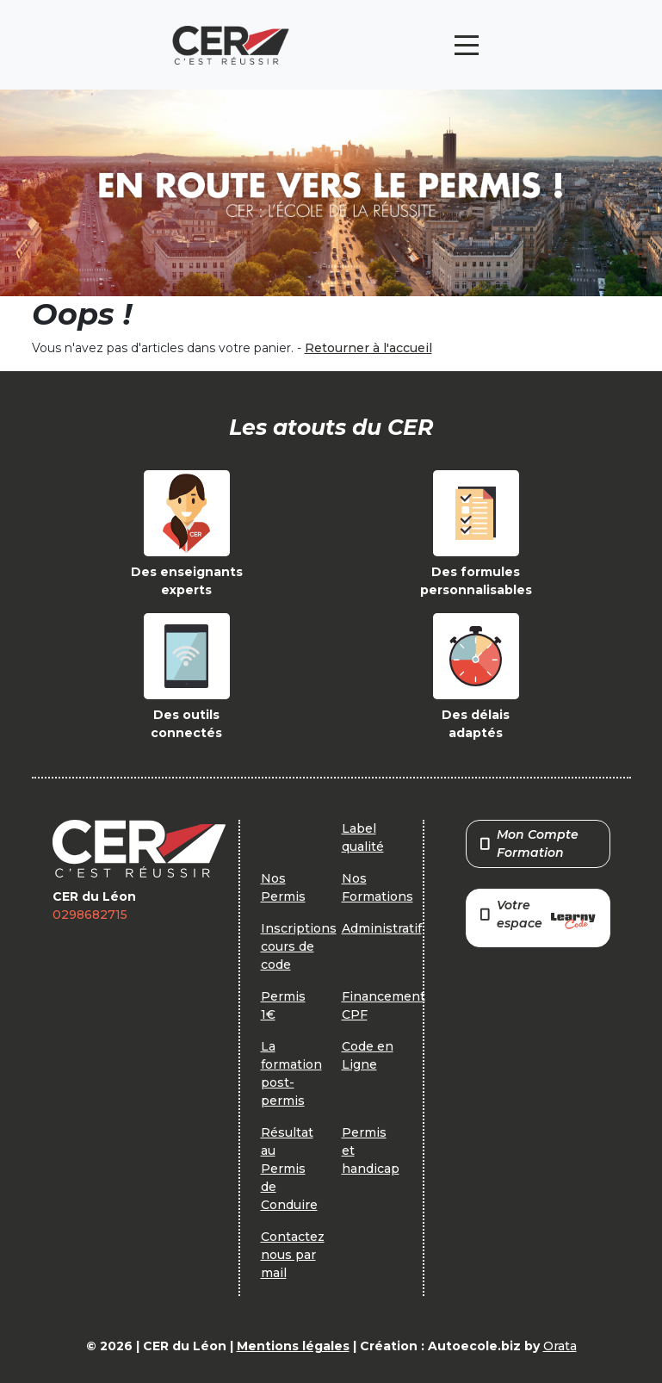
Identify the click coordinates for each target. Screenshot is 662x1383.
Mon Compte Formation (529, 843)
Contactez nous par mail (293, 1255)
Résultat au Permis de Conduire (289, 1168)
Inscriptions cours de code (299, 946)
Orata (560, 1346)
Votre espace (538, 915)
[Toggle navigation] (466, 45)
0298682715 (90, 914)
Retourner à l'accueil (368, 348)
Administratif (382, 928)
